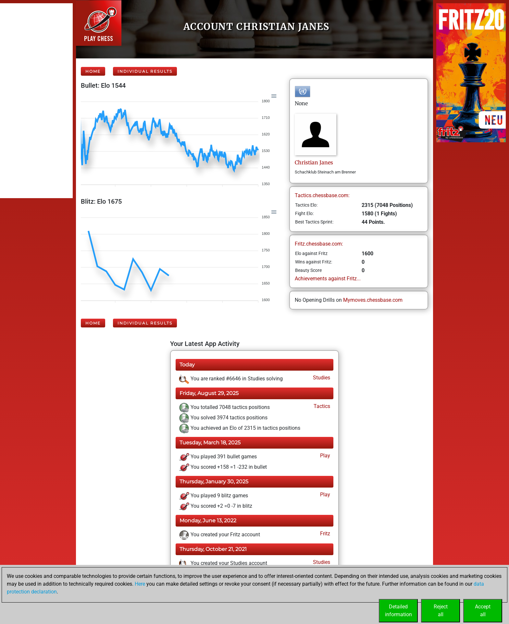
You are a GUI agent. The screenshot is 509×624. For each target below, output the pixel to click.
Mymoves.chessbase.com (373, 300)
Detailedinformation (398, 611)
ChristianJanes (314, 162)
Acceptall (482, 611)
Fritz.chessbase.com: (319, 244)
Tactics (321, 406)
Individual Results (145, 71)
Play (324, 455)
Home (93, 71)
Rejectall (441, 611)
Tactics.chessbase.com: (322, 195)
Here (140, 584)
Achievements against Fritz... (328, 278)
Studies (321, 378)
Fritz (324, 533)
